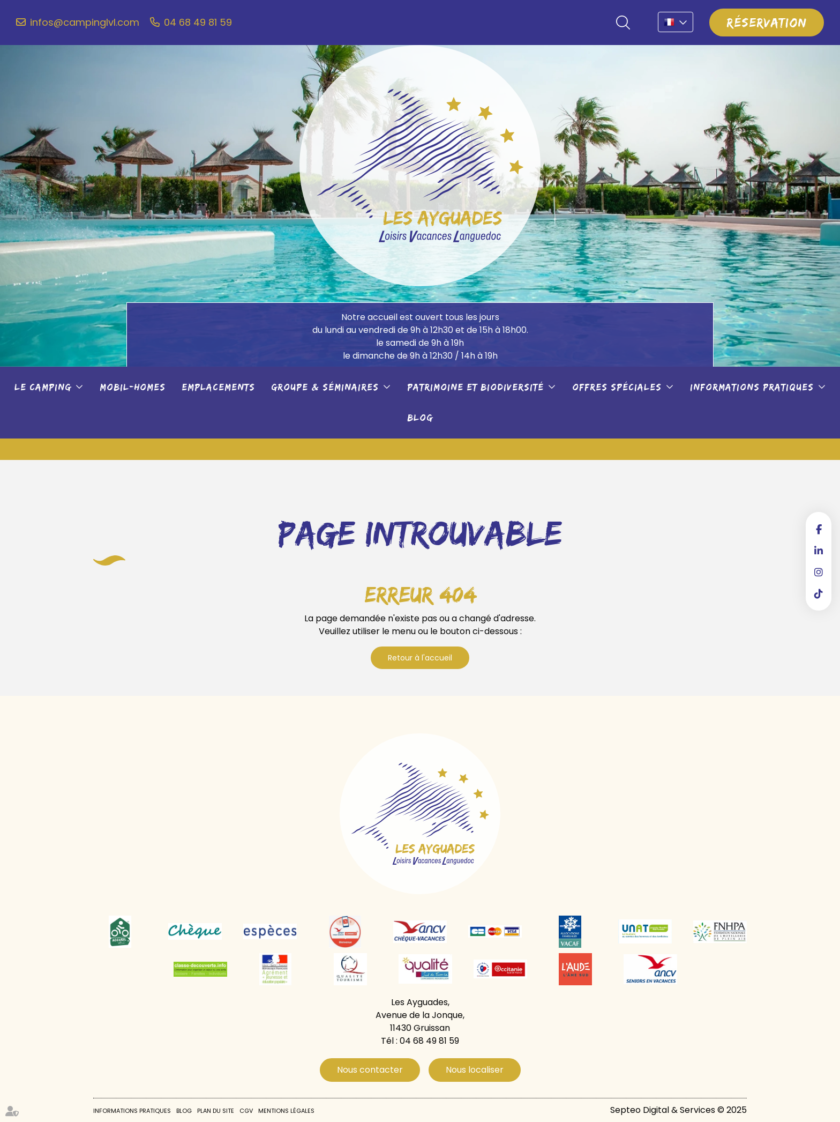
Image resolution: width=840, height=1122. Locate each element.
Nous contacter (370, 1070)
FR (675, 22)
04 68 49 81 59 (198, 22)
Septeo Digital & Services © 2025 (678, 1110)
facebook (818, 529)
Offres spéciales (617, 387)
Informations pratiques (752, 387)
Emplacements (218, 387)
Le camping (42, 387)
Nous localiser (475, 1070)
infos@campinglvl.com (84, 22)
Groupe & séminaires (325, 387)
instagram (818, 572)
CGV (246, 1110)
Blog (420, 417)
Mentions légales (286, 1110)
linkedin (818, 550)
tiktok (818, 593)
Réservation (766, 22)
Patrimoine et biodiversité (475, 387)
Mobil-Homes (133, 387)
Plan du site (215, 1110)
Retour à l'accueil (420, 657)
